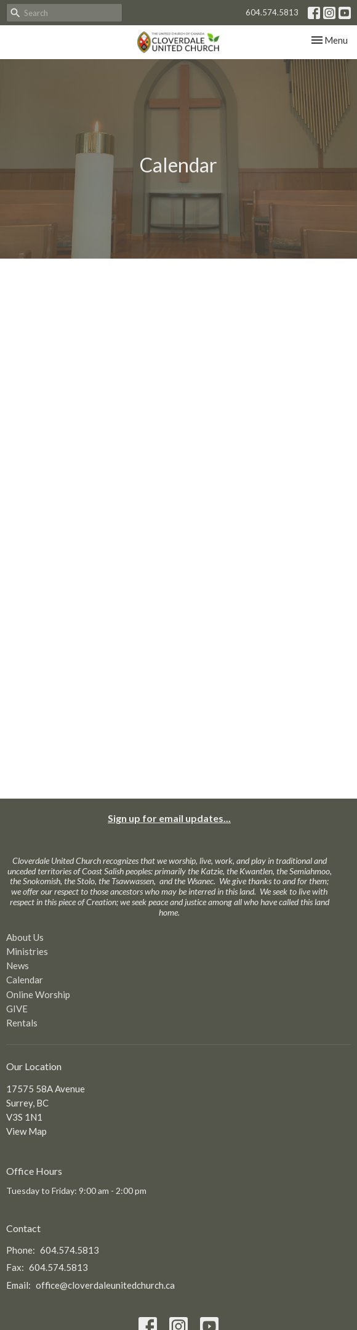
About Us (25, 937)
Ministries (27, 951)
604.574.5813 (272, 12)
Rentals (22, 1022)
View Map (26, 1131)
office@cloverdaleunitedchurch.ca (105, 1285)
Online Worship (38, 994)
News (17, 965)
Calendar (24, 979)
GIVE (17, 1008)
